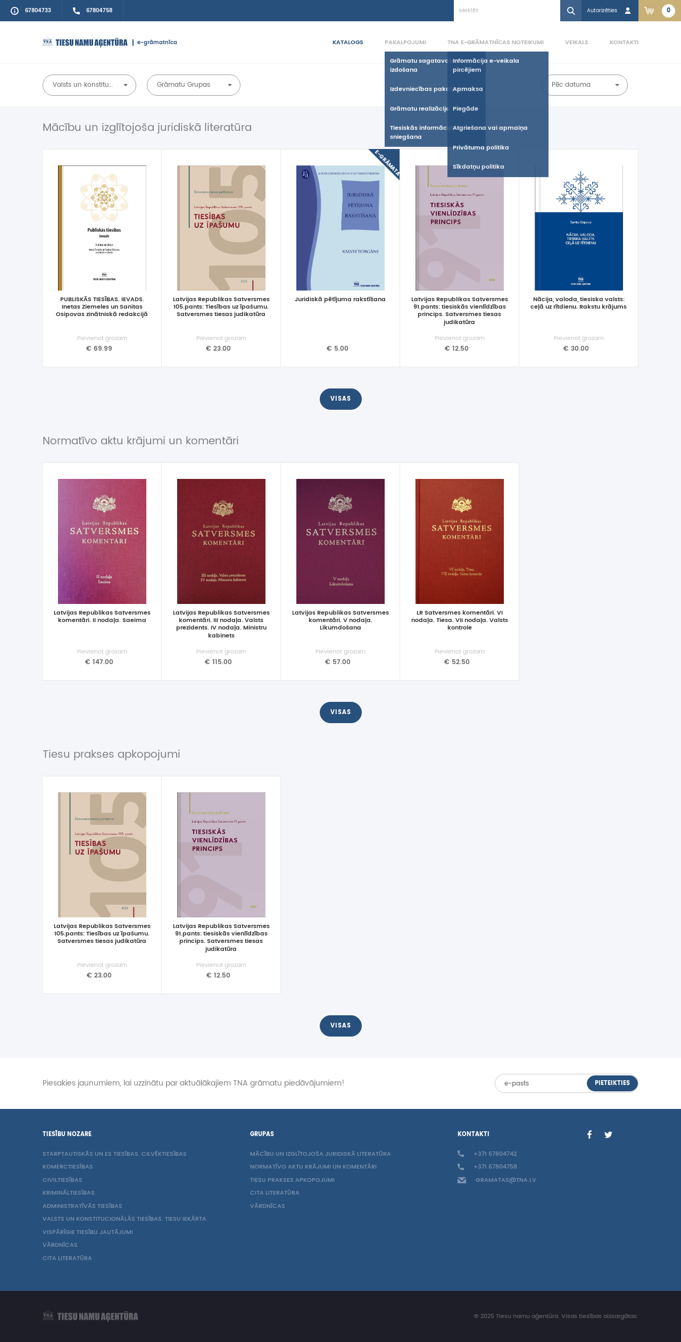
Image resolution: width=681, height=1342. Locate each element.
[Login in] (610, 10)
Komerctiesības (68, 1167)
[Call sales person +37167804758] (92, 10)
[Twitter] (608, 1134)
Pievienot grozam (102, 338)
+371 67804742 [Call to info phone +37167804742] (487, 1154)
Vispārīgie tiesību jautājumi (88, 1232)
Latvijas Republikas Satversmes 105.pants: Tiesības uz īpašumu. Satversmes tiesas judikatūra (221, 308)
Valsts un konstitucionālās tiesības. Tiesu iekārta (124, 1219)
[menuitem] (337, 42)
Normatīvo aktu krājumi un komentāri (313, 1167)
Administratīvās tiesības (82, 1206)
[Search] (571, 10)
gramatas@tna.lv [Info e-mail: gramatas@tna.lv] (497, 1180)
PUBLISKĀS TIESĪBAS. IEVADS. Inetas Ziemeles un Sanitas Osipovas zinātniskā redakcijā (102, 308)
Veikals (576, 42)
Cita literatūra (67, 1258)
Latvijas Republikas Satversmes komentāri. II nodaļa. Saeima (102, 617)
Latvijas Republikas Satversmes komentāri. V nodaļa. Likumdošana (340, 621)
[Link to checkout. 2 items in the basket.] (659, 10)
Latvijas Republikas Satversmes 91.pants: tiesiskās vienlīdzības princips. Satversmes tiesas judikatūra (459, 311)
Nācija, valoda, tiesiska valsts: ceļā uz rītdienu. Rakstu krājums (578, 304)
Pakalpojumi (405, 42)
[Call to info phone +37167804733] (31, 10)
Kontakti (624, 42)
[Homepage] (85, 43)
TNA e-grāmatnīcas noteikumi (495, 42)
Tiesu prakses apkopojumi (292, 1180)
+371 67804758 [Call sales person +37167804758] (487, 1167)
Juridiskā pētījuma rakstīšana (340, 300)
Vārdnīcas (60, 1245)
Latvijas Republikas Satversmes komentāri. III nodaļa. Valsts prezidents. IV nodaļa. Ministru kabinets (221, 625)
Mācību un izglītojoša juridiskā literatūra (320, 1154)
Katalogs (348, 42)
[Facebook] (589, 1134)
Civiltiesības (62, 1180)
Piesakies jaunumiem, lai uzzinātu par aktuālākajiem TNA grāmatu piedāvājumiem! (194, 1083)
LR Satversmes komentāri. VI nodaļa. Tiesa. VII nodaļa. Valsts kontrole (459, 621)
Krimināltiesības (69, 1193)
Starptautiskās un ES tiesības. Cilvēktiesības (115, 1154)
